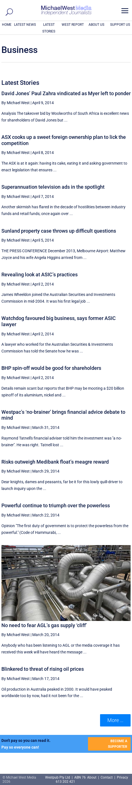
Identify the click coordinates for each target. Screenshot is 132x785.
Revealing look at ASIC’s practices (39, 274)
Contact (107, 777)
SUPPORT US (120, 25)
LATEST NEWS (25, 25)
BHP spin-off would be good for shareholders (51, 368)
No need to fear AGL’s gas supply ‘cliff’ (44, 625)
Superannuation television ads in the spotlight (53, 187)
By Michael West (15, 103)
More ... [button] (115, 720)
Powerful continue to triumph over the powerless (55, 505)
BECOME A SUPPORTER (117, 744)
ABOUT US (96, 25)
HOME (6, 25)
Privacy (122, 777)
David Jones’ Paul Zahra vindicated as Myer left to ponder (66, 93)
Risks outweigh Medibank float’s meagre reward (55, 462)
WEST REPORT (73, 25)
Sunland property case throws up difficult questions (58, 231)
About (92, 777)
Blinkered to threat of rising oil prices (42, 669)
